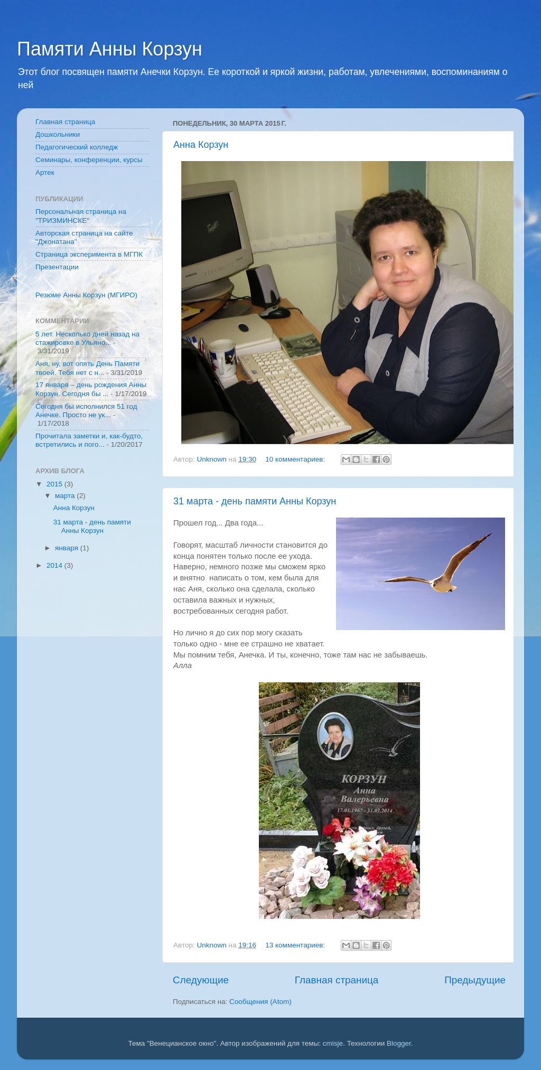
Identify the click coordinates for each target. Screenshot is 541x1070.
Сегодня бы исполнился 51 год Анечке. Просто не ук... (86, 410)
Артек (44, 172)
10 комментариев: (296, 459)
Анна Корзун (200, 144)
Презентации (57, 267)
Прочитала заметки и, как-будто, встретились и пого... (89, 440)
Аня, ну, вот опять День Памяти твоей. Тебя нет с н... (87, 368)
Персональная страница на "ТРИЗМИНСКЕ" (80, 216)
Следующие (201, 979)
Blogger (399, 1043)
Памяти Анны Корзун (109, 49)
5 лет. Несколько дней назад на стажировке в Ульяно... (87, 338)
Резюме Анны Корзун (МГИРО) (86, 295)
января (67, 548)
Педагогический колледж (76, 147)
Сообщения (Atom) (260, 1002)
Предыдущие (475, 979)
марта (66, 496)
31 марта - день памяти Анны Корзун (254, 501)
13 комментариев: (296, 945)
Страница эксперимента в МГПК (89, 254)
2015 (55, 484)
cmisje (333, 1043)
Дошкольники (57, 134)
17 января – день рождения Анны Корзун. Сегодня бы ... (90, 389)
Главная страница (337, 979)
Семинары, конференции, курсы (89, 160)
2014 (55, 565)
